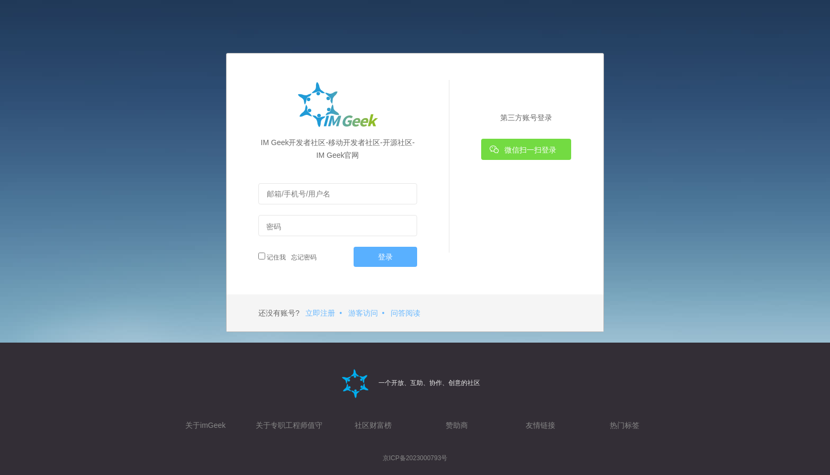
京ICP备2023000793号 (415, 458)
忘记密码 (302, 257)
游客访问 (363, 313)
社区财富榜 (373, 425)
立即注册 (320, 313)
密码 (273, 226)
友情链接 (540, 425)
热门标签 (624, 425)
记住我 (272, 257)
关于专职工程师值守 (289, 425)
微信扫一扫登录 (523, 149)
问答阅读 (405, 313)
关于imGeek (205, 425)
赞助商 (457, 425)
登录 (385, 257)
